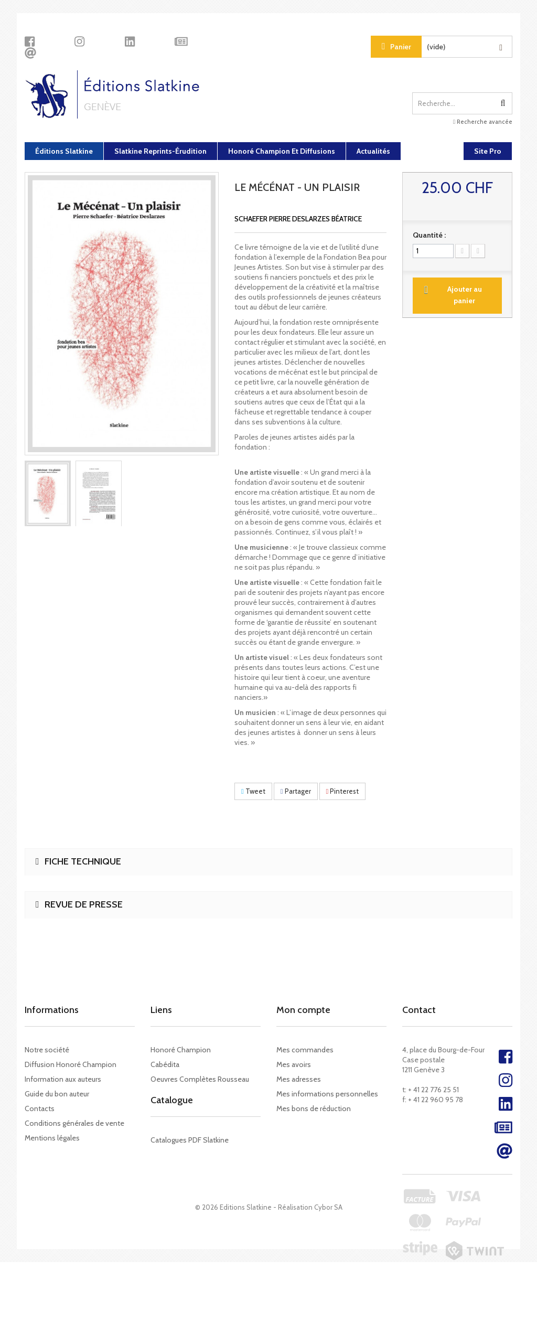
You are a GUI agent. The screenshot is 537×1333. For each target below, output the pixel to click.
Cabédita (165, 1064)
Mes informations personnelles (327, 1094)
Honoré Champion (181, 1049)
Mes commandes (305, 1049)
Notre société (47, 1049)
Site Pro (487, 151)
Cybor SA (328, 1278)
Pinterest (342, 791)
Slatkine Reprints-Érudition (160, 151)
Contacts (40, 1108)
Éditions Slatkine (64, 151)
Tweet (253, 791)
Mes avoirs (293, 1064)
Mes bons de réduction (313, 1108)
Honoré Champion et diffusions (281, 151)
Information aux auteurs (63, 1079)
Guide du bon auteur (57, 1094)
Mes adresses (298, 1079)
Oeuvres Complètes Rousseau (200, 1079)
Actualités (373, 151)
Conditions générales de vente (74, 1123)
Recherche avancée (482, 121)
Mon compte (303, 1010)
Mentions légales (52, 1138)
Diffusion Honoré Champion (70, 1064)
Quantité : (429, 235)
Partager (296, 791)
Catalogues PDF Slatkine (190, 1149)
